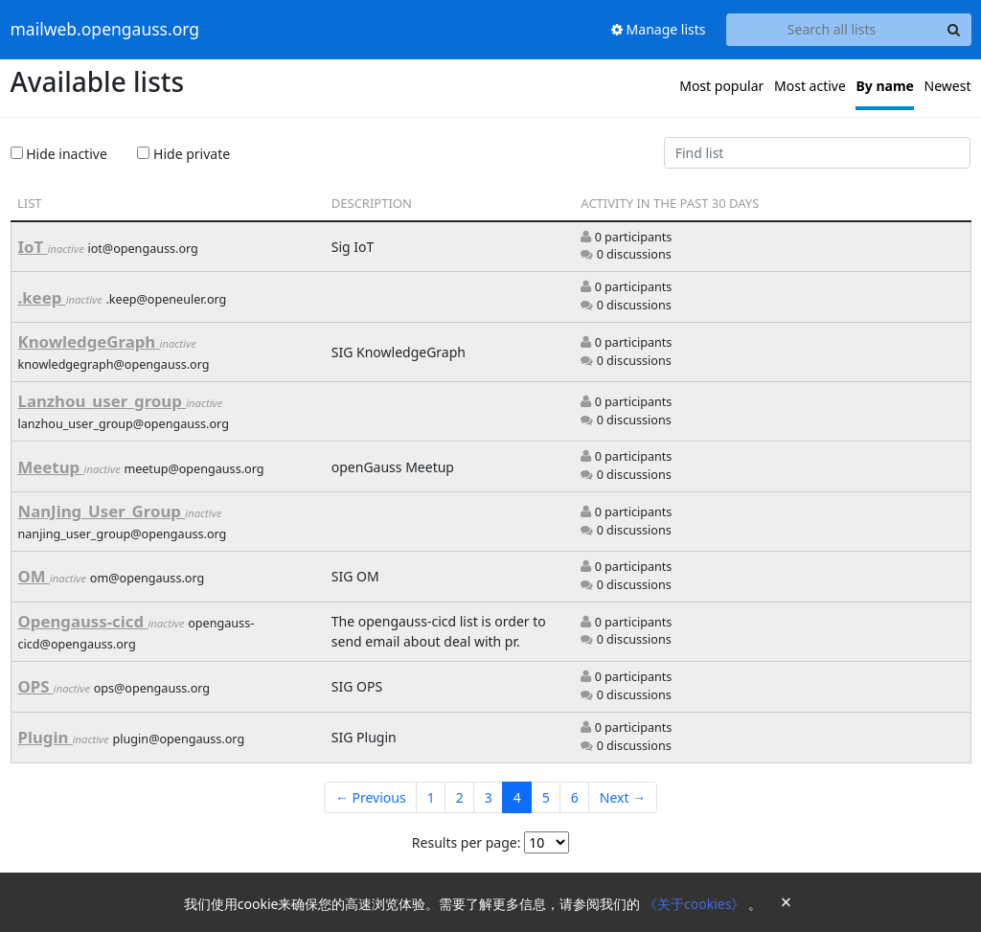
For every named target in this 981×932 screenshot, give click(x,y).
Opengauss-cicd (83, 621)
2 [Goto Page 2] (460, 797)
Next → (623, 797)
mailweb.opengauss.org (105, 29)
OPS (36, 686)
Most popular (721, 86)
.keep (42, 297)
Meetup (51, 467)
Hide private (183, 154)
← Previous (370, 797)
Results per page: (466, 842)
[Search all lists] (832, 29)
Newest (947, 86)
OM (34, 576)
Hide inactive (59, 154)
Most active (810, 86)
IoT (33, 247)
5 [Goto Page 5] (546, 797)
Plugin (45, 737)
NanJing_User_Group (102, 511)
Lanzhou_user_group (102, 401)
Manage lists (658, 29)
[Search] (954, 29)
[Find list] (817, 153)
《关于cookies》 (696, 904)
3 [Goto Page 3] (488, 797)
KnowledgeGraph (89, 341)
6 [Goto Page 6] (575, 797)
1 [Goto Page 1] (431, 797)
